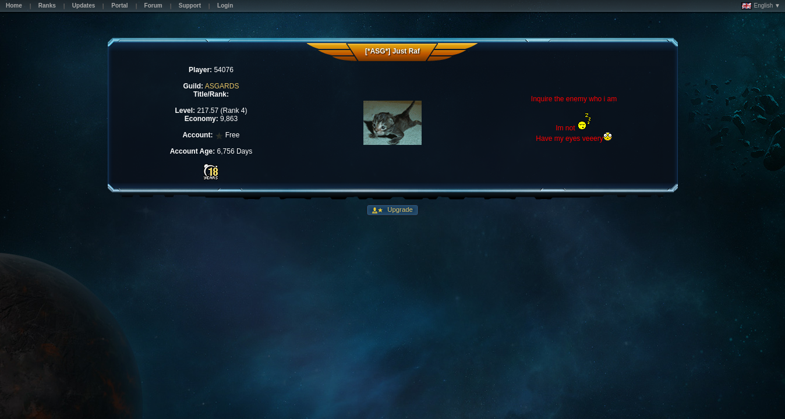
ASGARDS (222, 86)
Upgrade (399, 209)
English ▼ (760, 5)
